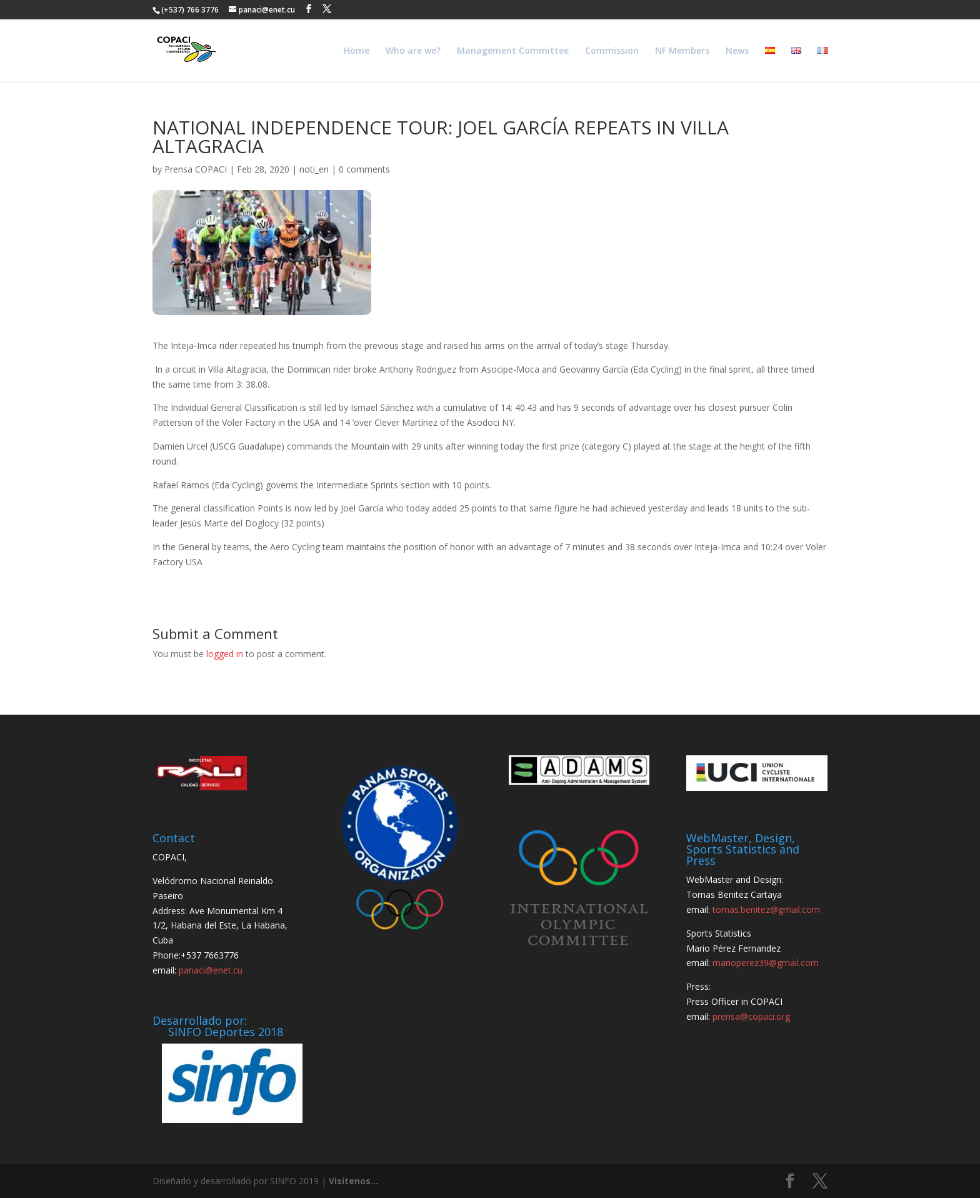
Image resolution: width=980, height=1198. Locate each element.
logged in (224, 654)
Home (356, 51)
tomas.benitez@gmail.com (766, 909)
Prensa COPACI (195, 169)
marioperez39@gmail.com (765, 963)
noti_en (314, 169)
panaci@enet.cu (210, 970)
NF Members (682, 51)
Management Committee (513, 51)
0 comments (364, 169)
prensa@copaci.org (751, 1016)
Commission (612, 51)
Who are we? (413, 51)
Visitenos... (353, 1181)
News (737, 51)
